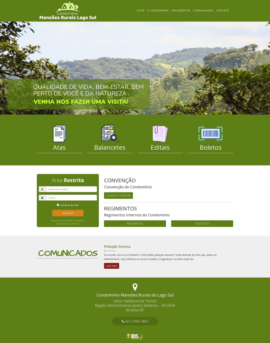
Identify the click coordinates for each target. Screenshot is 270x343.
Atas (59, 147)
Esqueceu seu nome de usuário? (68, 220)
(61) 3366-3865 (135, 321)
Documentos (180, 10)
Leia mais (111, 265)
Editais (160, 147)
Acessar (68, 213)
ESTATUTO (202, 224)
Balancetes (110, 147)
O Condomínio (158, 10)
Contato (222, 10)
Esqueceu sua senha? (68, 223)
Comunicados (203, 10)
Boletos (211, 147)
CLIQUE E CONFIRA (118, 195)
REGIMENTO (135, 224)
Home (141, 10)
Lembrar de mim (68, 205)
